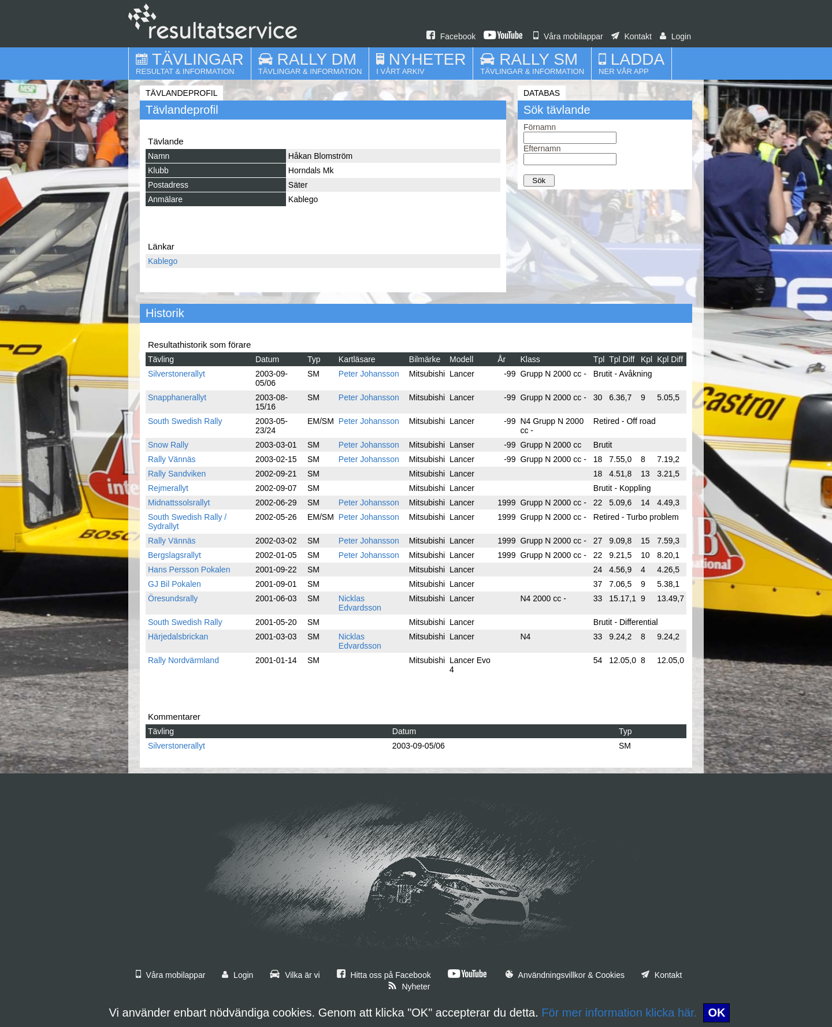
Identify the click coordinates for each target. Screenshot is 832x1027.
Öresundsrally (173, 598)
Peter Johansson (369, 373)
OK (716, 1012)
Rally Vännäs (172, 459)
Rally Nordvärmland (183, 660)
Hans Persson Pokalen (189, 569)
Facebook (451, 36)
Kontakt (631, 36)
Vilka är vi (295, 975)
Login (675, 36)
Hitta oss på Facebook (384, 975)
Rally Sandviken (177, 473)
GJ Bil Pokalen (174, 584)
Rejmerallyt (168, 488)
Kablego (162, 261)
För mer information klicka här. (619, 1012)
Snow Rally (168, 444)
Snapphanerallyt (177, 397)
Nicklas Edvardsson (360, 603)
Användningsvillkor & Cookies (565, 975)
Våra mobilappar (568, 36)
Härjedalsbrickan (178, 636)
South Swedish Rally (185, 421)
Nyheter (409, 986)
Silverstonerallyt (176, 373)
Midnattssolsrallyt (179, 502)
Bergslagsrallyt (174, 555)
